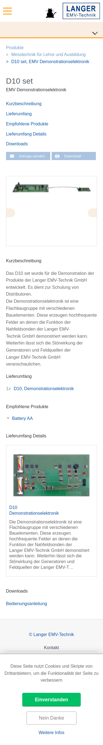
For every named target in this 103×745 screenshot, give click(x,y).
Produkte (15, 47)
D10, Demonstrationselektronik (44, 388)
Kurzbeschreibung (23, 103)
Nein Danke (51, 718)
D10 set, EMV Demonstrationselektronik (50, 61)
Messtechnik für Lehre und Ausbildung (48, 54)
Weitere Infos (52, 732)
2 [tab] (94, 248)
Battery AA (22, 418)
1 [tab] (88, 248)
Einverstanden (51, 699)
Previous (10, 212)
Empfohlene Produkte (27, 124)
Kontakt (51, 647)
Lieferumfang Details (26, 134)
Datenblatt (72, 156)
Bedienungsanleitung (26, 603)
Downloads (17, 144)
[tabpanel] (51, 187)
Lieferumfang (19, 113)
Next (92, 212)
